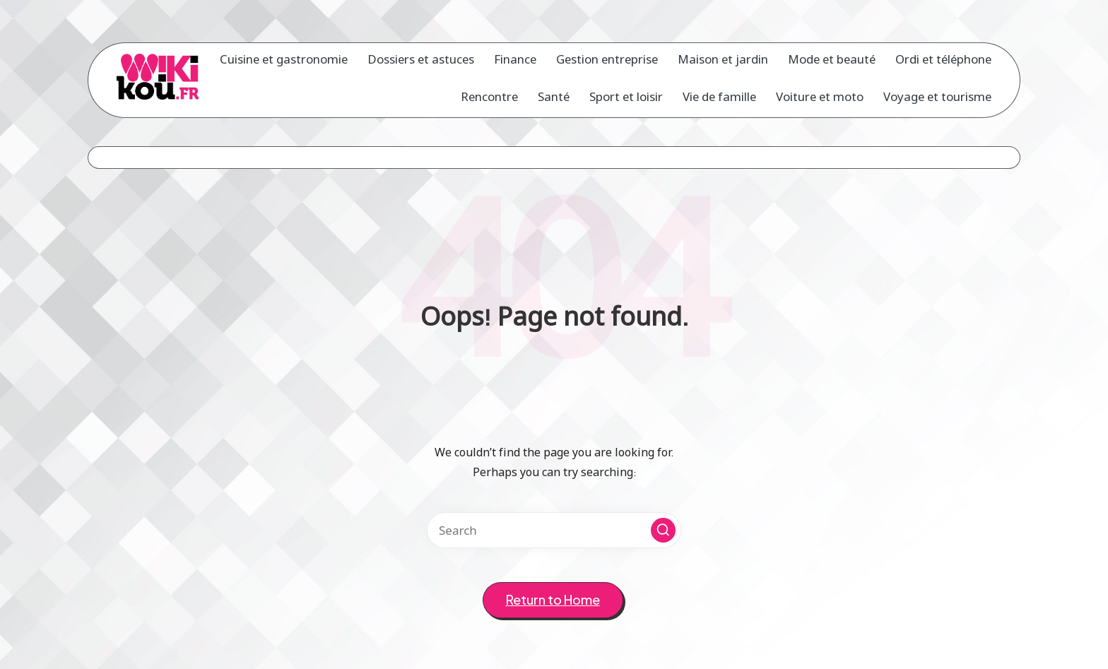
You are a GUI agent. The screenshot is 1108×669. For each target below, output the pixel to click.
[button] (663, 530)
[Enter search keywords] (554, 530)
